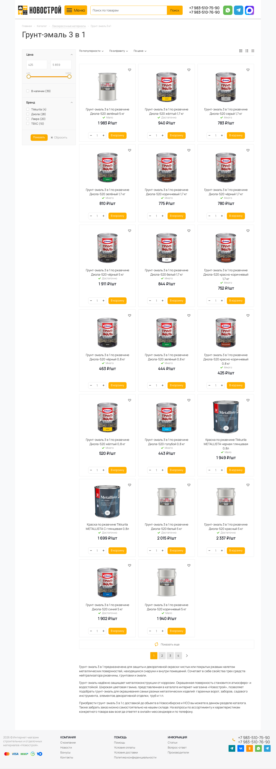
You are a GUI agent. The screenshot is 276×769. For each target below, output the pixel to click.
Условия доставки (126, 752)
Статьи (172, 742)
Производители (178, 752)
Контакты (66, 757)
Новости (66, 747)
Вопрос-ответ (177, 747)
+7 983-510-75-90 (204, 8)
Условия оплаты (124, 747)
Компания (68, 737)
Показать (39, 137)
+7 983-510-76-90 (204, 12)
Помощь (120, 737)
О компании (68, 742)
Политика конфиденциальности (135, 757)
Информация (177, 737)
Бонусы (65, 752)
